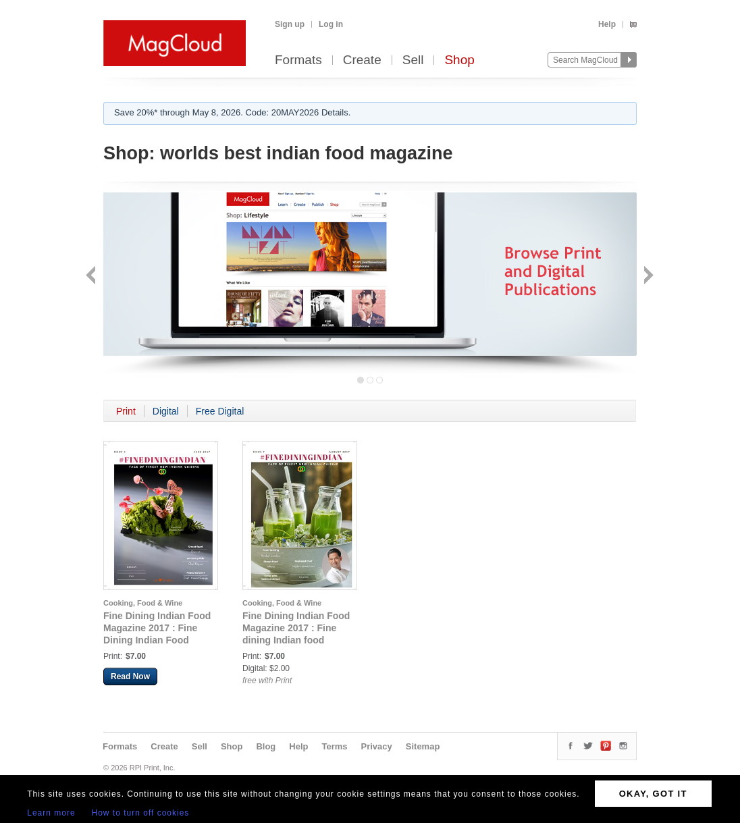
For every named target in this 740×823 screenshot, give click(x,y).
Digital (166, 411)
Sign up (290, 24)
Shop (459, 60)
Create (362, 60)
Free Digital (220, 411)
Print (126, 411)
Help (607, 24)
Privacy (376, 746)
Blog (265, 746)
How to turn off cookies (141, 813)
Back (92, 276)
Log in (331, 24)
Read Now (130, 676)
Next (647, 276)
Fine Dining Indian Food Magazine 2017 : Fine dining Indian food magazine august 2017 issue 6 (296, 640)
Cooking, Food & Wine (142, 603)
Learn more (51, 813)
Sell (413, 60)
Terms (334, 746)
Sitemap (423, 746)
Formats (298, 60)
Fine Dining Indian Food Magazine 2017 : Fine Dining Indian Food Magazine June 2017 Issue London (157, 640)
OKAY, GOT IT (653, 794)
